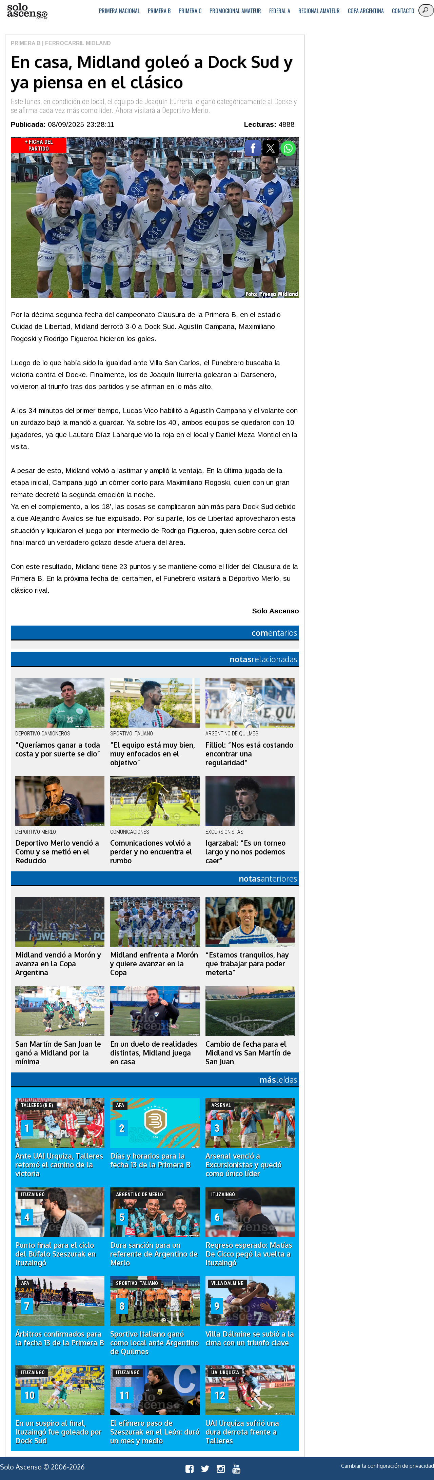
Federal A (279, 11)
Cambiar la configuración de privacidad (387, 1465)
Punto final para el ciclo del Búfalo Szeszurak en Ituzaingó (55, 1254)
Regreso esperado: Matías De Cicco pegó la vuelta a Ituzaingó (248, 1254)
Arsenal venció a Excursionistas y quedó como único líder (243, 1164)
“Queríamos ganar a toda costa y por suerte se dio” (57, 749)
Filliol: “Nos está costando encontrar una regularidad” (249, 754)
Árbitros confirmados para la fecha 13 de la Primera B (59, 1338)
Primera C (190, 11)
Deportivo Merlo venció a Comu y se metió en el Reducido (57, 851)
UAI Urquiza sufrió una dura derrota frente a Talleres (242, 1432)
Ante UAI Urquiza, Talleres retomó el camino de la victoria (59, 1164)
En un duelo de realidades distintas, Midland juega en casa (153, 1053)
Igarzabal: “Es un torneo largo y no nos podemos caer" (245, 851)
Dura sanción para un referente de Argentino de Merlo (154, 1254)
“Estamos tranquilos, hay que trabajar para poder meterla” (247, 963)
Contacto (403, 11)
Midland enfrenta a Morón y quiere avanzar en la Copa (154, 963)
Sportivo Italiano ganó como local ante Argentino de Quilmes (154, 1342)
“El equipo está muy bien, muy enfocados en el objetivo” (152, 754)
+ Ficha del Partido (39, 145)
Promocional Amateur (235, 11)
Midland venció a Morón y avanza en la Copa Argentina (58, 963)
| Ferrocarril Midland (76, 43)
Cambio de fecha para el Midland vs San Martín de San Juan (248, 1053)
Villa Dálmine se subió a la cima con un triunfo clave (249, 1338)
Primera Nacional (119, 11)
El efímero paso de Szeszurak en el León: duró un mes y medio (154, 1432)
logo (27, 11)
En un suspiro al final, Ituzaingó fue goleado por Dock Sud (58, 1432)
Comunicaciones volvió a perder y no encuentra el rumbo (151, 851)
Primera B (159, 11)
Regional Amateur (319, 11)
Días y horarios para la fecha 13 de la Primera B (150, 1160)
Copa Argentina (366, 11)
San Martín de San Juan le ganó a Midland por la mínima (58, 1053)
